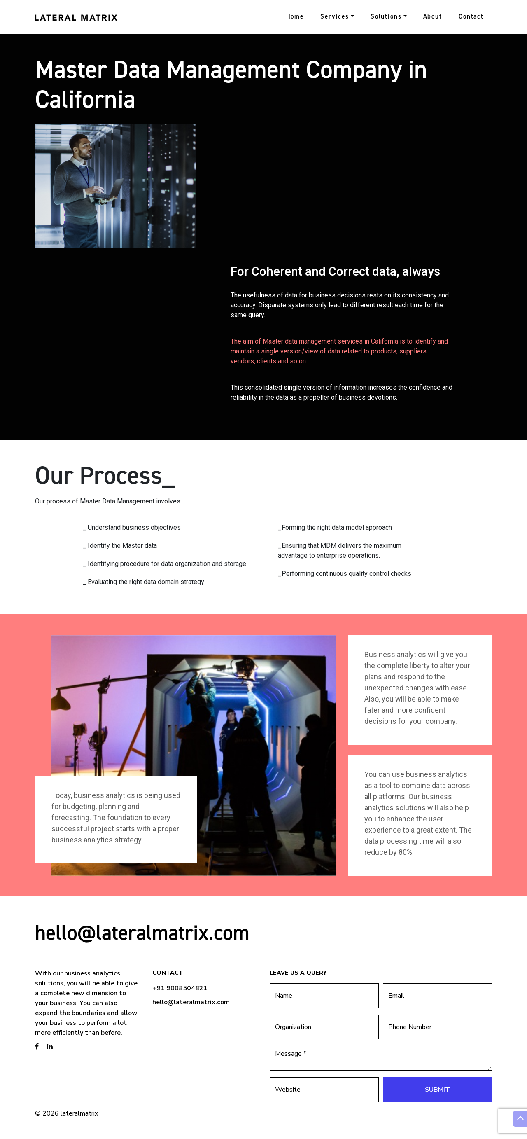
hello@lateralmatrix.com (142, 932)
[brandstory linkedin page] (50, 1046)
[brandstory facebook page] (37, 1046)
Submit (437, 1089)
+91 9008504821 (180, 988)
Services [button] (334, 16)
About (432, 16)
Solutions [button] (386, 16)
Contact (471, 16)
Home (295, 16)
